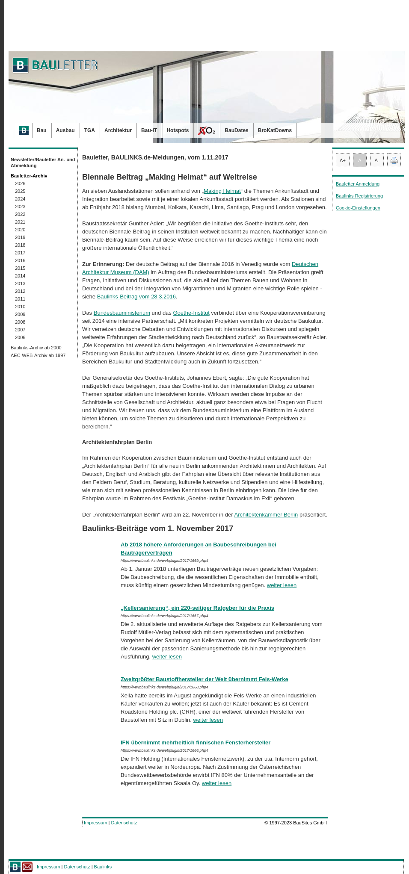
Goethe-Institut (191, 313)
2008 (20, 322)
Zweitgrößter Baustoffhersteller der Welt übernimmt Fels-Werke (204, 679)
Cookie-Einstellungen (358, 207)
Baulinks (103, 866)
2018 (20, 245)
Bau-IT (149, 130)
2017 (20, 252)
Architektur (118, 130)
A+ (343, 160)
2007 (20, 329)
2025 (20, 191)
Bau (42, 130)
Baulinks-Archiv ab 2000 (36, 347)
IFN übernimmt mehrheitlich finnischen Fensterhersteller (195, 742)
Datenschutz (124, 822)
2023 (20, 206)
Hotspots (177, 130)
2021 (20, 221)
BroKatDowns (275, 130)
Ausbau (65, 130)
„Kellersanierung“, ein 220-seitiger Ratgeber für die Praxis (197, 608)
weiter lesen (281, 585)
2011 (20, 298)
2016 (20, 260)
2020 (20, 229)
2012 (20, 291)
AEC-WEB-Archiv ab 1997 (38, 355)
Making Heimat (222, 191)
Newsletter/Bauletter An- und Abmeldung (43, 162)
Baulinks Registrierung (359, 195)
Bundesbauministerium (122, 313)
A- (377, 160)
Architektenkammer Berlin (266, 514)
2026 (20, 183)
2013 (20, 283)
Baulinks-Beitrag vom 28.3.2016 (136, 296)
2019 (20, 237)
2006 (20, 337)
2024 (20, 198)
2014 (20, 275)
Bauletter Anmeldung (357, 183)
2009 (20, 314)
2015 (20, 268)
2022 (20, 214)
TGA (89, 130)
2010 (20, 306)
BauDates (236, 130)
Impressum (95, 822)
